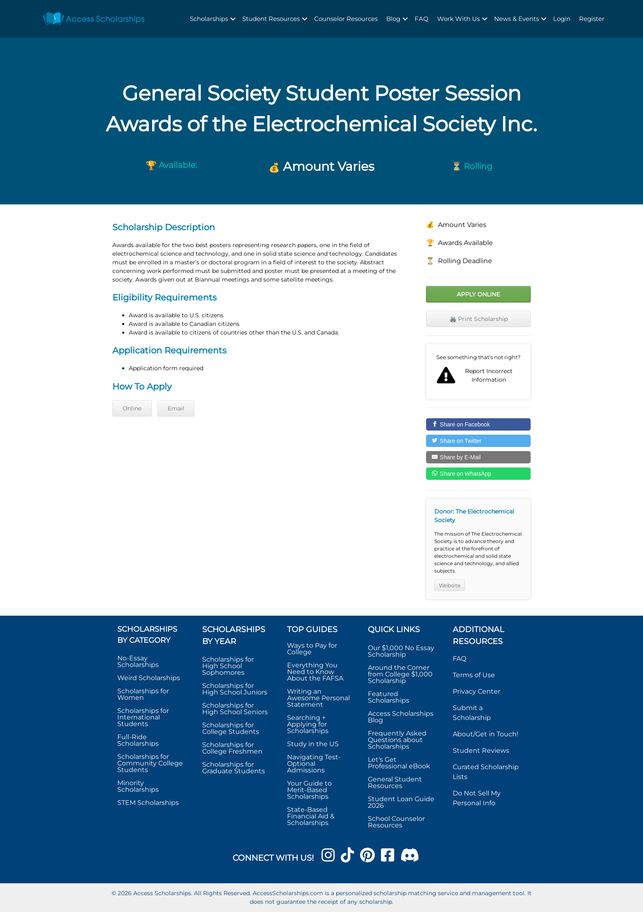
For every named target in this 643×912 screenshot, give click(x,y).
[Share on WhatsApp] (478, 473)
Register (591, 19)
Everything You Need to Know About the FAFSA (315, 671)
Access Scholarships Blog (400, 717)
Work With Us (458, 19)
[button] (233, 19)
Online (132, 408)
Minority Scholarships (138, 786)
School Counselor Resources (396, 822)
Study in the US (313, 744)
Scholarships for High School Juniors (234, 689)
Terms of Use (474, 675)
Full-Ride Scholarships (138, 740)
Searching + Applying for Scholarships (307, 724)
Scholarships (209, 19)
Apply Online (478, 294)
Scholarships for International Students (143, 717)
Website (450, 585)
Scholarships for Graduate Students (233, 768)
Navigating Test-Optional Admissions (314, 763)
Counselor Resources (346, 19)
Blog (393, 19)
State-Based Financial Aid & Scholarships (311, 816)
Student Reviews (481, 750)
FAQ (422, 19)
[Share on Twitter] (478, 441)
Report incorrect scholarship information (478, 372)
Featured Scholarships (389, 697)
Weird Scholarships (148, 678)
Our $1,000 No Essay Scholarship (401, 651)
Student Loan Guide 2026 (401, 802)
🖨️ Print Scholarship (478, 319)
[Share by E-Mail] (478, 457)
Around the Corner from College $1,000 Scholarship (400, 674)
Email (176, 408)
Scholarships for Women (143, 694)
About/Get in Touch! (485, 734)
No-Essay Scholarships (138, 661)
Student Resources (271, 19)
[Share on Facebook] (478, 424)
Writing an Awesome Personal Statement (318, 697)
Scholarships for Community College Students (150, 763)
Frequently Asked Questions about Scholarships (397, 739)
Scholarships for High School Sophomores (228, 665)
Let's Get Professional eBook (399, 763)
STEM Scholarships (148, 803)
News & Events (516, 19)
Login (561, 19)
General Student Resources (395, 782)
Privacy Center (476, 691)
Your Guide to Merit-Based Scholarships (309, 789)
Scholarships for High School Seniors (235, 708)
